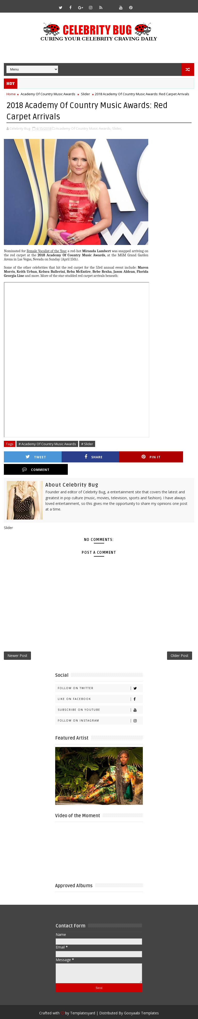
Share (78, 456)
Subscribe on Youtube (100, 698)
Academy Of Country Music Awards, (83, 128)
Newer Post (17, 643)
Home (11, 94)
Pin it (125, 456)
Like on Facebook (100, 687)
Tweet (31, 456)
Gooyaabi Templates (141, 1001)
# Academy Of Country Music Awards (47, 443)
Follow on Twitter (100, 676)
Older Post (179, 643)
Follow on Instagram (100, 709)
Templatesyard (82, 1001)
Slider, (117, 128)
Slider (85, 94)
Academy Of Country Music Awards (48, 94)
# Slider (87, 443)
